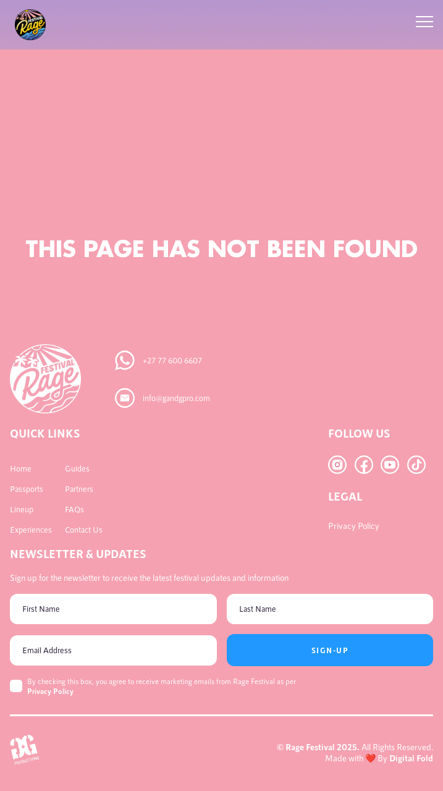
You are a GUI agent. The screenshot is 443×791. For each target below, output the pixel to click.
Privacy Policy (50, 691)
